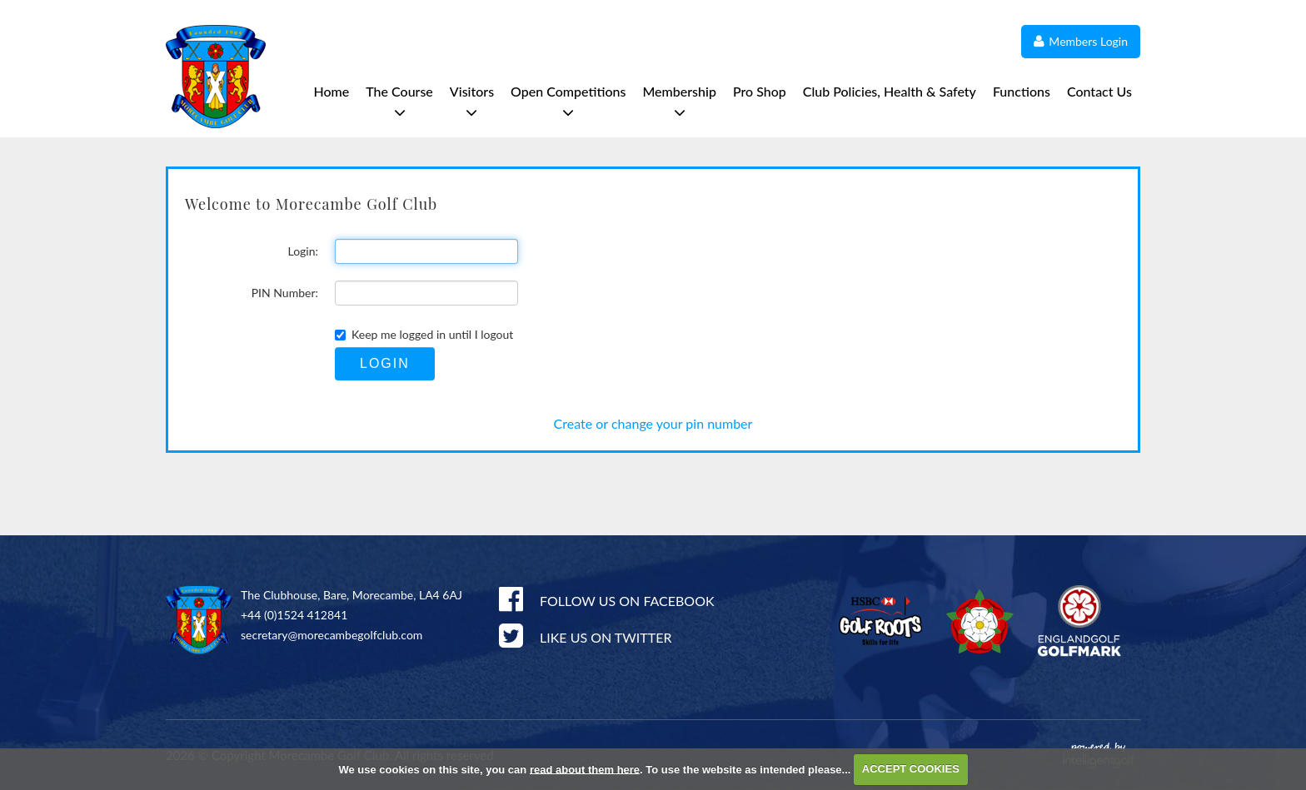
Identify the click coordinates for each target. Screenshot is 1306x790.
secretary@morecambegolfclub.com (331, 635)
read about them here (585, 769)
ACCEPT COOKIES (911, 769)
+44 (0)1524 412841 (294, 615)
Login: (302, 251)
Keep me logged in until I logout (424, 334)
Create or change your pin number (653, 423)
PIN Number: (285, 293)
